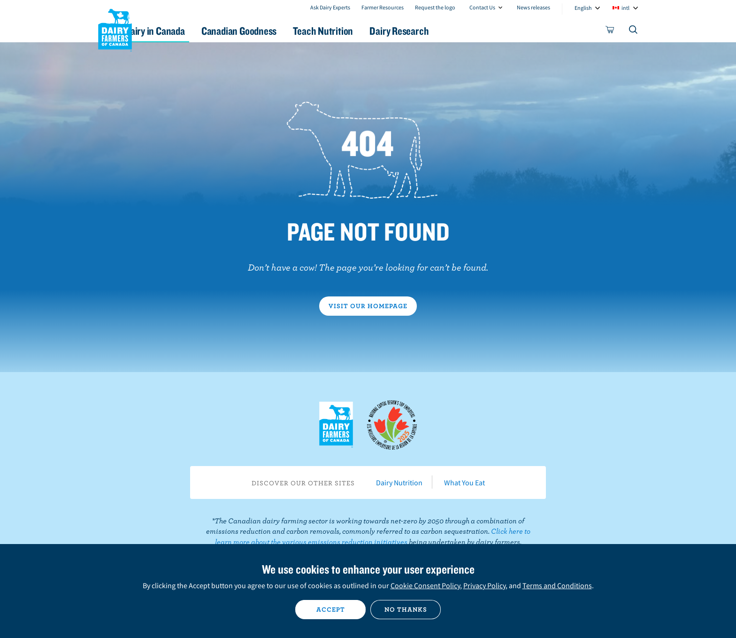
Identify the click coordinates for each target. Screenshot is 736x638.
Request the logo (435, 7)
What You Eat (464, 482)
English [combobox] (583, 7)
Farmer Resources (382, 7)
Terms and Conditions (557, 585)
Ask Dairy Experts (330, 7)
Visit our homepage (368, 306)
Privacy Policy (484, 585)
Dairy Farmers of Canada (115, 29)
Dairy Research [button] (456, 31)
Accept (330, 609)
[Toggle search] (633, 31)
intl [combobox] (625, 7)
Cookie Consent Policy (425, 585)
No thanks (405, 609)
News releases (533, 7)
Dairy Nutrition (399, 482)
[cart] (610, 31)
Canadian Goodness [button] (279, 31)
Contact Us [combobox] (482, 7)
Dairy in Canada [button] (186, 31)
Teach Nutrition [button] (372, 31)
